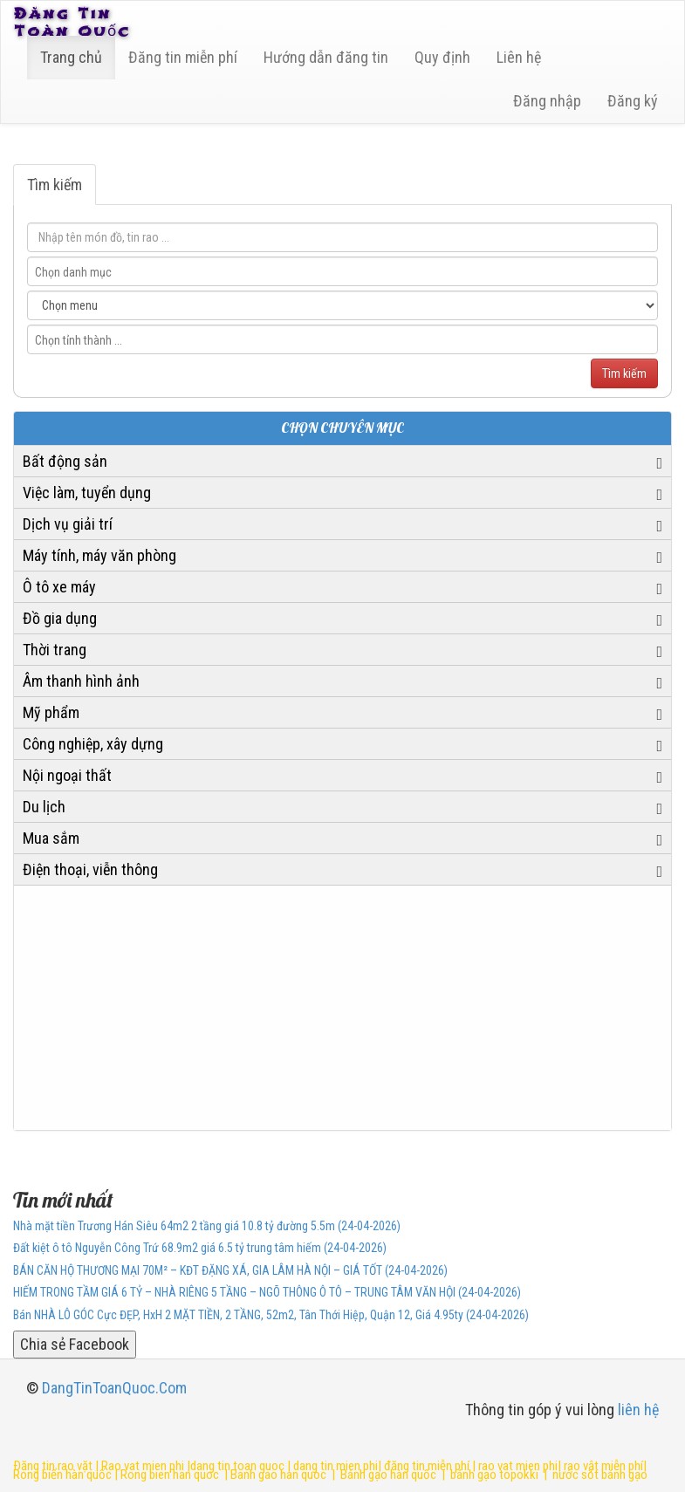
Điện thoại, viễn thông (90, 869)
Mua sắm (51, 838)
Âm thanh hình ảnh (81, 681)
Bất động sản (65, 461)
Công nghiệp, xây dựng (93, 744)
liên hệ (638, 1409)
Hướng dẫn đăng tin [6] (326, 57)
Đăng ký (632, 101)
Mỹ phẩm (51, 712)
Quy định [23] (442, 57)
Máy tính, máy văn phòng (99, 555)
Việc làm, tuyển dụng (87, 492)
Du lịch (44, 806)
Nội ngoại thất (67, 775)
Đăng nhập (547, 101)
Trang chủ (71, 57)
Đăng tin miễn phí (182, 57)
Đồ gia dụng (60, 618)
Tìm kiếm (54, 184)
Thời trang (54, 649)
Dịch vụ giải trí (68, 524)
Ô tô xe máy (59, 587)
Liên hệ (519, 57)
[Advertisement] (342, 1008)
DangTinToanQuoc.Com (114, 1388)
